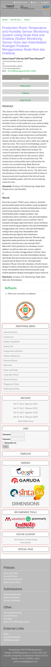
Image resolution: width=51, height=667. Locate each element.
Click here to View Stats (25, 539)
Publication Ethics (12, 389)
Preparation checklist (13, 351)
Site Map (8, 619)
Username (7, 435)
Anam (26, 20)
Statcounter (25, 542)
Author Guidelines (12, 341)
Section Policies (11, 576)
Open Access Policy (12, 582)
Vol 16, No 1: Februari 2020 (25, 417)
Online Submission (12, 356)
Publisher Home (20, 2)
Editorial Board (10, 360)
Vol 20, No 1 (15, 20)
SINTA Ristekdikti (12, 640)
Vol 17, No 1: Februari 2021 (25, 408)
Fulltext (25, 93)
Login (34, 2)
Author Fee (8, 346)
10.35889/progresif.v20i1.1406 (21, 71)
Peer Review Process (13, 579)
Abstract (26, 79)
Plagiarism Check (11, 384)
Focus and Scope (11, 370)
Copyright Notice (11, 374)
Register (45, 2)
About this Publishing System (17, 622)
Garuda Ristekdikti (12, 637)
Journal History (10, 332)
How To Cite (25, 100)
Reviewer (8, 365)
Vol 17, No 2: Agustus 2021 (25, 404)
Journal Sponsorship (12, 612)
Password (6, 439)
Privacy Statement (12, 600)
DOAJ (6, 634)
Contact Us (9, 337)
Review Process (11, 379)
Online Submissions (12, 594)
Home (4, 20)
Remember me (10, 443)
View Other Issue (25, 421)
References (25, 86)
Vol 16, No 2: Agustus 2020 (25, 412)
